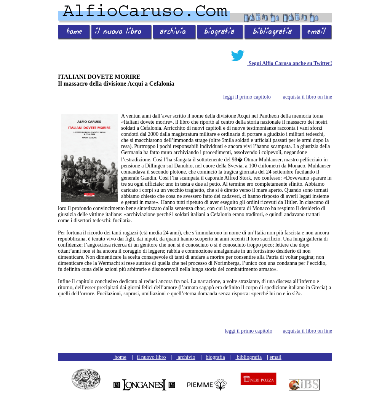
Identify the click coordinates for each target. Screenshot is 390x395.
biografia (215, 357)
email (275, 357)
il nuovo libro (151, 357)
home (119, 357)
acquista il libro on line (307, 97)
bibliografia (248, 357)
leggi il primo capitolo (247, 97)
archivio (185, 357)
